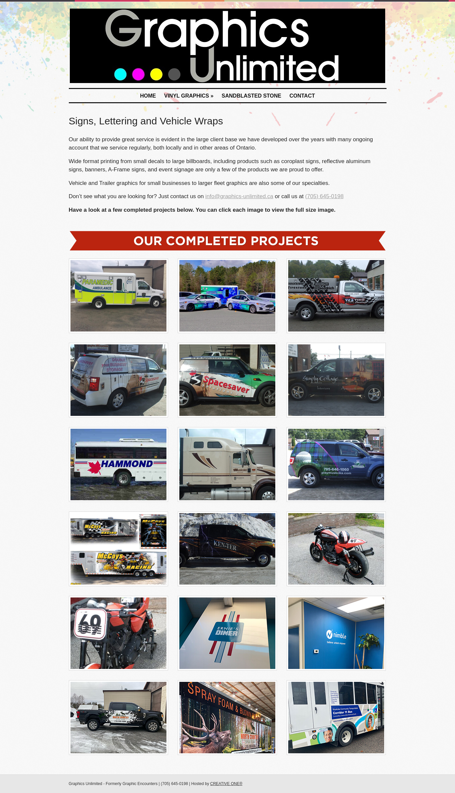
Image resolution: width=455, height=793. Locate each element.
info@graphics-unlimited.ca (239, 196)
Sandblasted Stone (251, 96)
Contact (302, 96)
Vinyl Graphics (188, 96)
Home (148, 96)
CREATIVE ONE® (226, 783)
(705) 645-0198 (324, 196)
